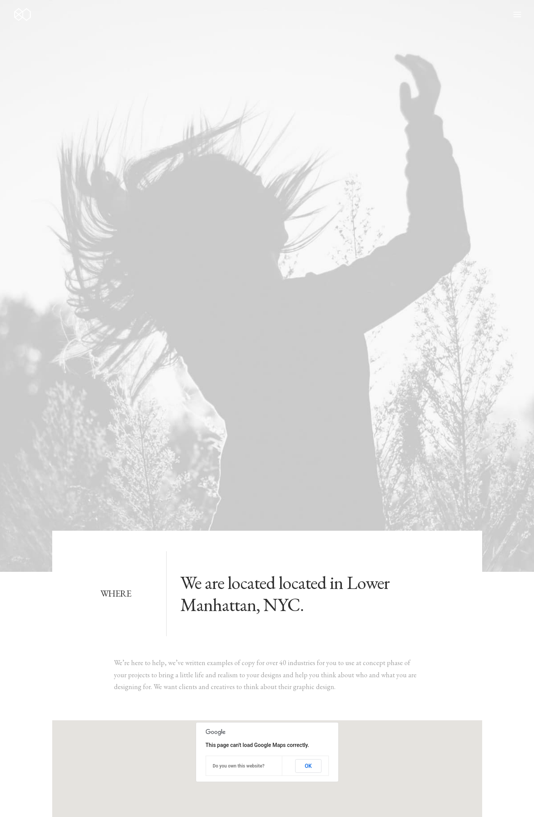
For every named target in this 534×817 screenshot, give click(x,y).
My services (220, 722)
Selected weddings (231, 709)
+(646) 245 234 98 (77, 722)
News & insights (227, 757)
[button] (411, 708)
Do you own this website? (239, 386)
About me (219, 733)
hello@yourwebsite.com (85, 709)
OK (308, 386)
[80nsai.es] (22, 14)
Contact (216, 770)
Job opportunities (229, 746)
